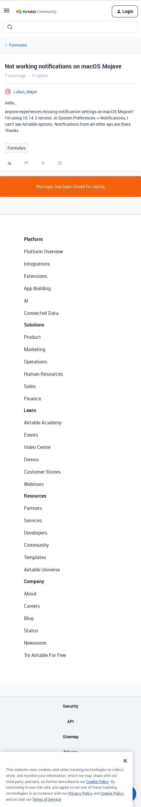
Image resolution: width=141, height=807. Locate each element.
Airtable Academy (43, 422)
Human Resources (43, 374)
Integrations (37, 263)
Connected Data (41, 313)
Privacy (71, 752)
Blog (28, 618)
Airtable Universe (42, 569)
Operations (35, 361)
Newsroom (35, 643)
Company (34, 581)
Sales (30, 386)
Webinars (34, 484)
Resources (35, 495)
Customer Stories (42, 471)
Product (32, 337)
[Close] (125, 769)
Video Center (37, 447)
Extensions (35, 276)
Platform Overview (43, 251)
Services (33, 520)
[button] (6, 12)
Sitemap (71, 736)
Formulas (18, 45)
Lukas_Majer (25, 92)
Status (31, 630)
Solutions (34, 324)
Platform (33, 239)
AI (26, 300)
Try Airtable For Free (45, 655)
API (70, 721)
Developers (35, 532)
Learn (30, 410)
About (30, 593)
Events (31, 435)
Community (36, 545)
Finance (32, 398)
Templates (35, 557)
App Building (37, 288)
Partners (33, 508)
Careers (32, 606)
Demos (31, 459)
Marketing (34, 349)
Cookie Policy (97, 790)
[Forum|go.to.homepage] (36, 11)
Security (70, 706)
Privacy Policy (80, 802)
